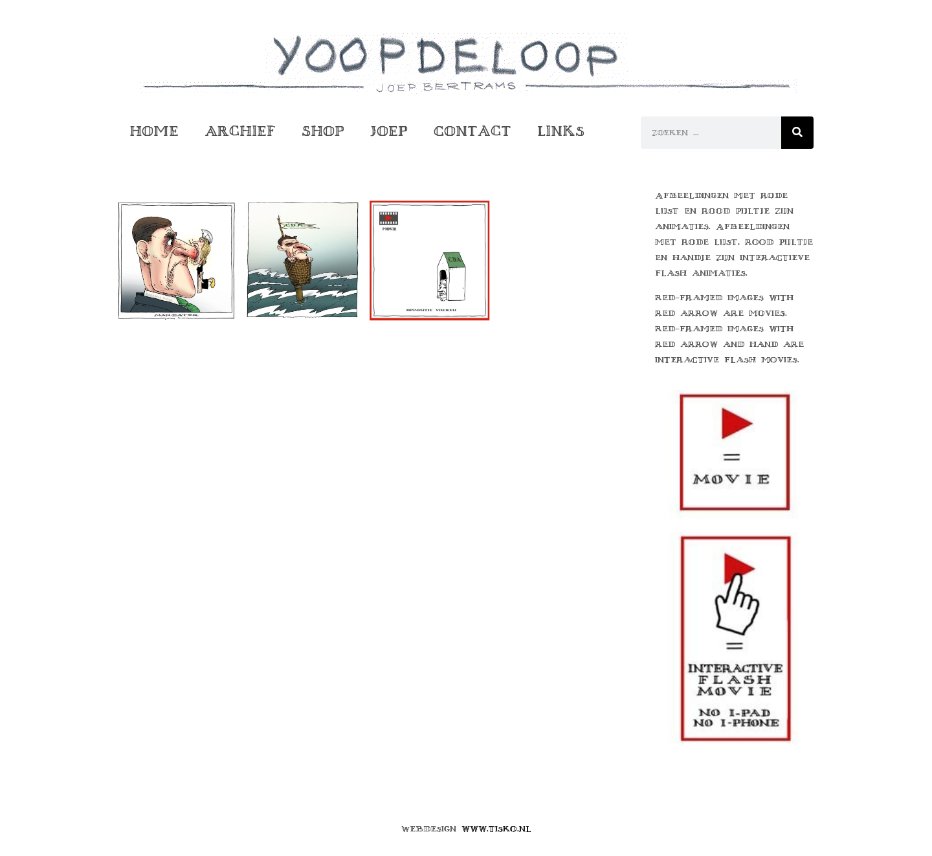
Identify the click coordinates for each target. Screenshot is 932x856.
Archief (240, 131)
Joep (389, 131)
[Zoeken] (797, 132)
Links (560, 131)
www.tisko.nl (496, 829)
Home (154, 131)
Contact (472, 131)
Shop (323, 131)
